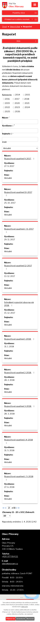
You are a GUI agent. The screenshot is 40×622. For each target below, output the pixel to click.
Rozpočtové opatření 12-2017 (18, 267)
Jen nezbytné (20, 619)
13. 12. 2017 (9, 276)
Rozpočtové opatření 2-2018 (19, 372)
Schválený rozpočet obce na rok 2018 (19, 304)
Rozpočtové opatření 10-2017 (18, 194)
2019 (7, 103)
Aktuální (8, 178)
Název (5, 117)
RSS (27, 41)
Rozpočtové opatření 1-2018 (19, 339)
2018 (26, 99)
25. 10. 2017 (9, 203)
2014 (17, 94)
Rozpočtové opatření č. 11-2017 (19, 230)
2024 (27, 107)
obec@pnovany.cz (10, 563)
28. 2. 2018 (9, 380)
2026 (17, 111)
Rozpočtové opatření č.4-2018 (18, 441)
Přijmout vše (10, 619)
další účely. (24, 606)
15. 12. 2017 (9, 313)
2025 (7, 111)
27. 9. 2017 (9, 166)
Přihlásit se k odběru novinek (19, 19)
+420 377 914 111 (10, 556)
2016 (7, 99)
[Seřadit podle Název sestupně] (9, 117)
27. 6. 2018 (9, 487)
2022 (7, 107)
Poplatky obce (18, 13)
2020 (17, 103)
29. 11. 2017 (9, 239)
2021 (27, 103)
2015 (27, 94)
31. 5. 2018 (9, 450)
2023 (17, 107)
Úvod (4, 26)
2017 (17, 99)
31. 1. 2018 (9, 346)
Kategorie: (7, 94)
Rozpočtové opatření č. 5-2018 (18, 478)
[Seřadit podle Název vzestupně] (9, 116)
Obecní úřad (15, 26)
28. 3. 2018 (9, 414)
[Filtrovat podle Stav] (20, 148)
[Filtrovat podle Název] (20, 121)
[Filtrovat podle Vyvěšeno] (20, 130)
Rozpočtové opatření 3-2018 (19, 406)
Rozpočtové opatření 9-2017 (19, 158)
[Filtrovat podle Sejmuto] (20, 139)
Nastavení (30, 619)
